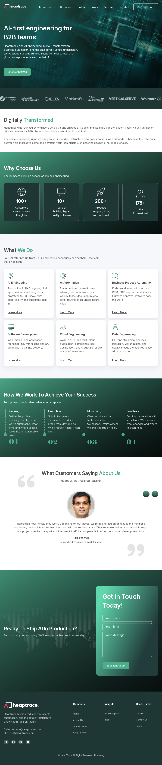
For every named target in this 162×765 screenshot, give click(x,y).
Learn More (15, 312)
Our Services (80, 726)
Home (76, 713)
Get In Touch (145, 7)
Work (95, 7)
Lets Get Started (17, 71)
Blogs (108, 719)
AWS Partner (80, 732)
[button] (47, 7)
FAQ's (139, 726)
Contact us (141, 719)
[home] (21, 7)
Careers (108, 7)
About (83, 7)
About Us (78, 720)
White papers (112, 713)
